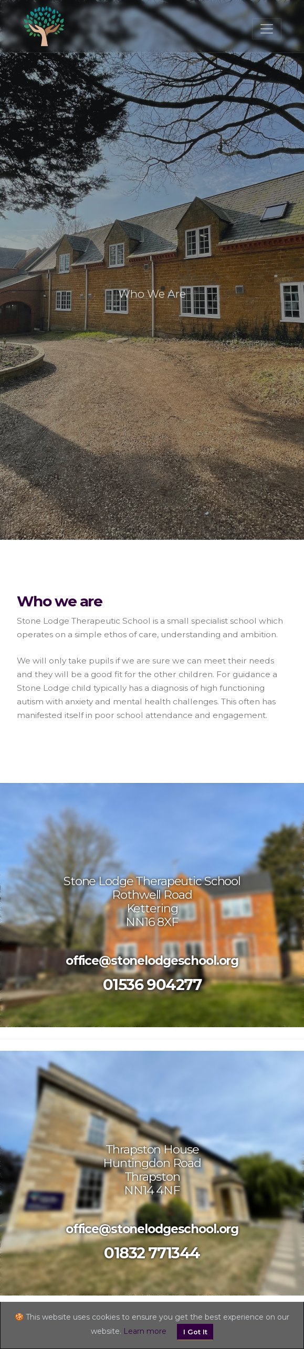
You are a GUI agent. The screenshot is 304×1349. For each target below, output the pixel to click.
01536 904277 (152, 984)
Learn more (144, 1331)
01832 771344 (152, 1253)
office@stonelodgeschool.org (152, 960)
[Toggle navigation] (266, 28)
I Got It (195, 1332)
